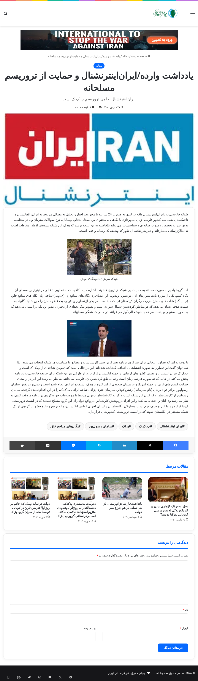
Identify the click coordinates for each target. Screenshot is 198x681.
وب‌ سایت (89, 628)
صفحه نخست (140, 56)
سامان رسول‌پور (100, 426)
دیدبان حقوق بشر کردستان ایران (127, 673)
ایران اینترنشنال (171, 426)
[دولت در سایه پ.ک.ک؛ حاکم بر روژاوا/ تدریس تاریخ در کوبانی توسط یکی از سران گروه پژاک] (30, 488)
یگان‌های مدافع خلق (64, 426)
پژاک (125, 426)
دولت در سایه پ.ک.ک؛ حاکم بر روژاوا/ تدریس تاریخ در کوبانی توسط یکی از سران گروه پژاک (29, 508)
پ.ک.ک (144, 426)
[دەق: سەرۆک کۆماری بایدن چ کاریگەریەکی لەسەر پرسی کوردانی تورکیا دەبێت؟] (168, 489)
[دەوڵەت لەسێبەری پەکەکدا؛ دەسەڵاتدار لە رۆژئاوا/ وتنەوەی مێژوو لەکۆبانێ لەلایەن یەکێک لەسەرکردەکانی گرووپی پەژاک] (76, 488)
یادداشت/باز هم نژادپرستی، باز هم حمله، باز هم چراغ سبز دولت (122, 508)
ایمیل (184, 628)
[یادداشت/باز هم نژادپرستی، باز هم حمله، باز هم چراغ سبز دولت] (122, 488)
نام (185, 610)
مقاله (125, 56)
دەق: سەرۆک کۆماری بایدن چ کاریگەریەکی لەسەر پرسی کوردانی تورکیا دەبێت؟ (169, 510)
